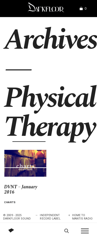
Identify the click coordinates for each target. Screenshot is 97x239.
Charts (10, 202)
